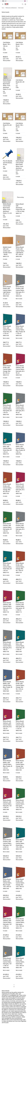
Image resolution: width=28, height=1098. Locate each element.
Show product (6, 60)
